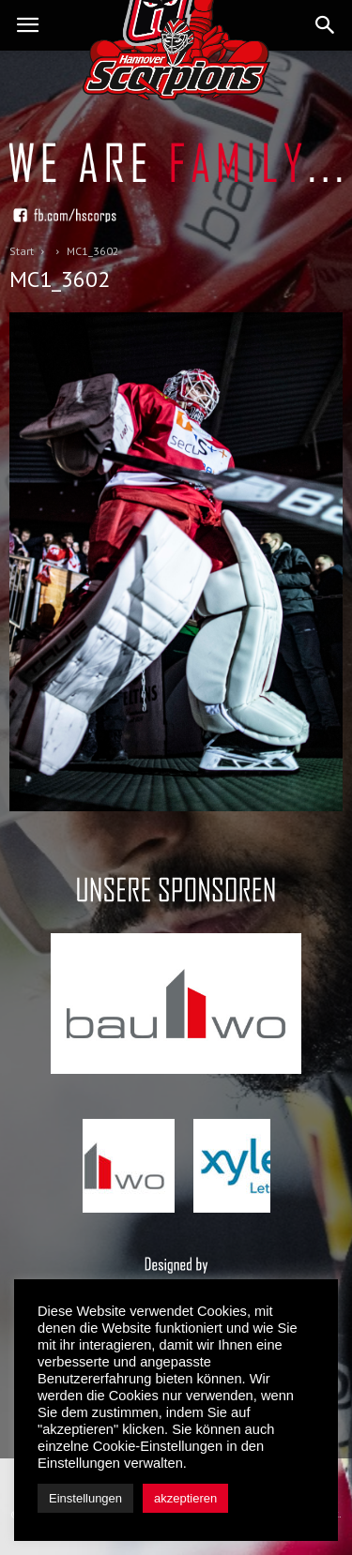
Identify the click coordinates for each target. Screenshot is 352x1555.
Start (21, 251)
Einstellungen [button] (85, 1498)
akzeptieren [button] (185, 1498)
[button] (325, 25)
